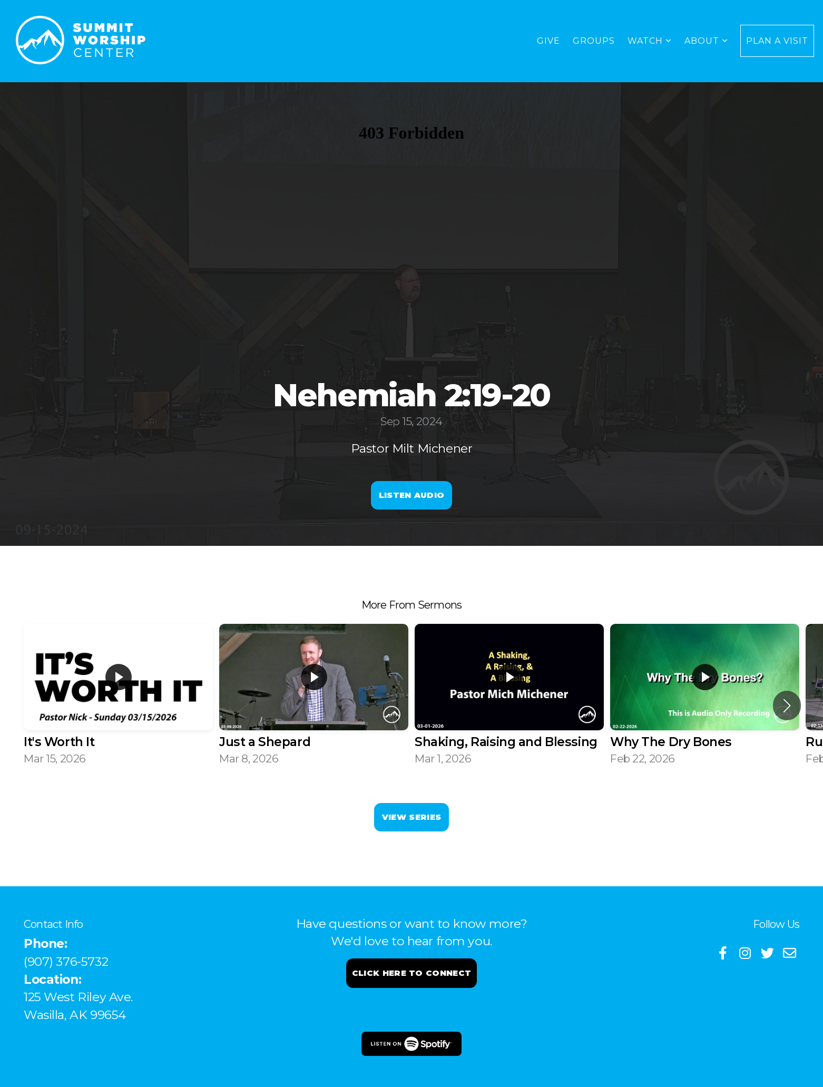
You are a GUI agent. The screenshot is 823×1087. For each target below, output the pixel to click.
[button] (787, 705)
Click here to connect (411, 973)
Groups (594, 41)
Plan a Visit (777, 41)
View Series (411, 817)
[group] (118, 696)
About (706, 41)
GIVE (548, 41)
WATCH (650, 41)
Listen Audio (412, 495)
